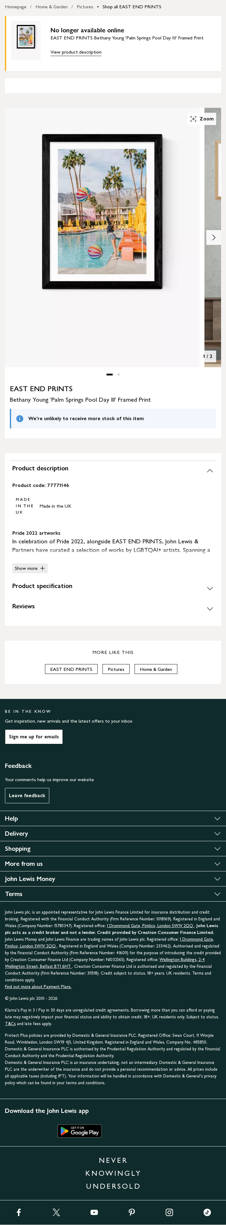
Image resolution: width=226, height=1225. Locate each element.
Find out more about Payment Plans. (38, 986)
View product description (76, 52)
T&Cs (10, 1023)
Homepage (15, 7)
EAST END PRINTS (71, 669)
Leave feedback (27, 795)
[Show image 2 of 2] (213, 237)
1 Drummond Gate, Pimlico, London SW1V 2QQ (150, 925)
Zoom (202, 119)
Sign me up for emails (34, 737)
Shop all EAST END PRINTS (132, 7)
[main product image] (30, 42)
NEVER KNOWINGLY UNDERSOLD (113, 1173)
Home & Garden (51, 7)
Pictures (85, 7)
